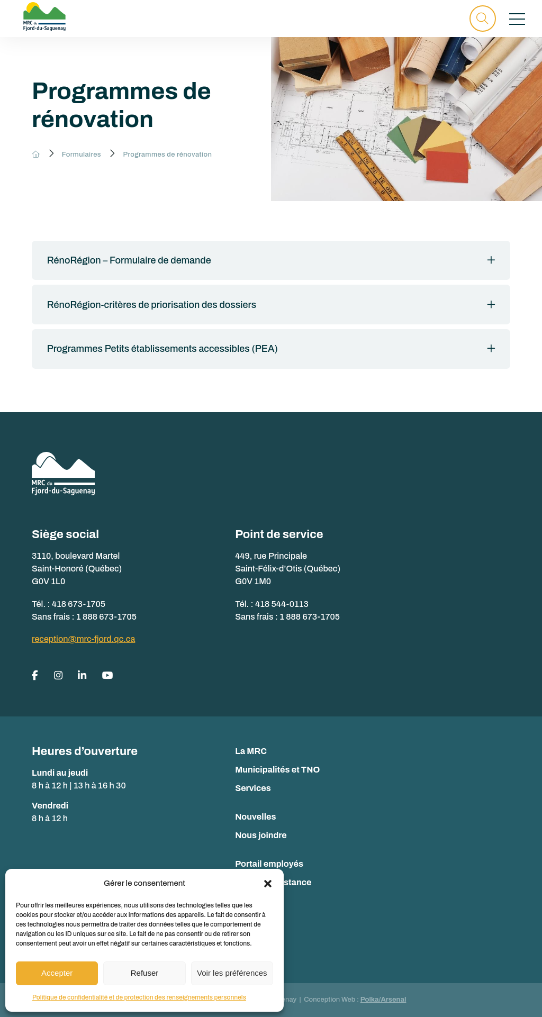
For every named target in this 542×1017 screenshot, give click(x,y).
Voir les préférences (232, 972)
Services (253, 788)
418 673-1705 (79, 604)
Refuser (145, 972)
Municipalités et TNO (277, 769)
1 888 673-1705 (106, 616)
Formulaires (81, 154)
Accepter (57, 972)
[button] (268, 883)
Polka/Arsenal (383, 999)
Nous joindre (261, 835)
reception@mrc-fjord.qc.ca (84, 638)
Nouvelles (255, 816)
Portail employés (269, 863)
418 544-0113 (282, 604)
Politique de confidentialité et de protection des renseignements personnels (139, 997)
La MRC (251, 751)
